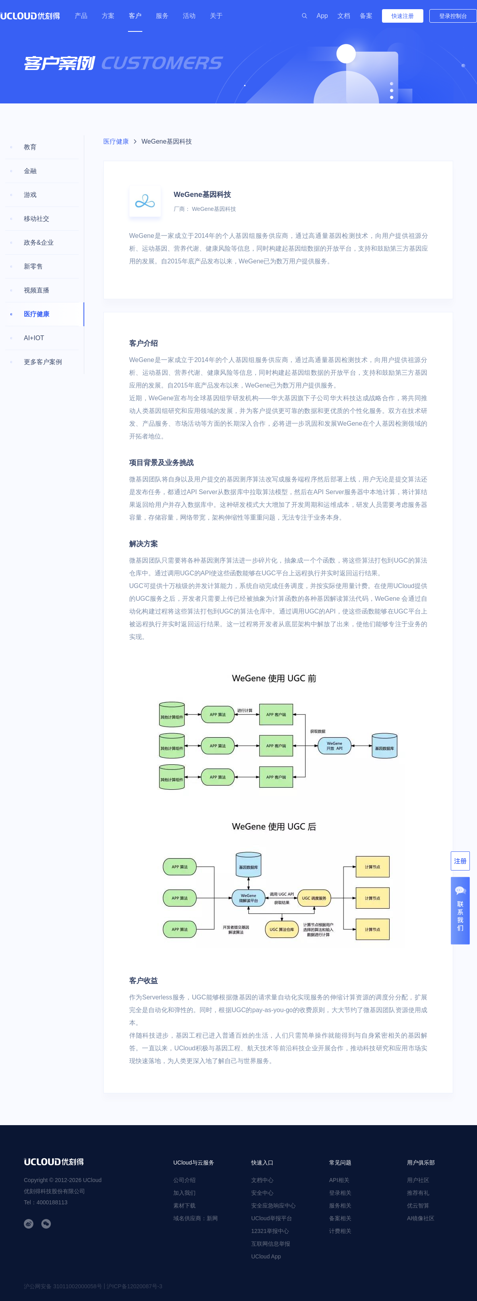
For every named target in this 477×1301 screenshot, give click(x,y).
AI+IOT (34, 338)
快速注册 (403, 16)
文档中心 (262, 1180)
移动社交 (36, 218)
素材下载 (184, 1205)
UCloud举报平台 (271, 1218)
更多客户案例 (43, 361)
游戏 (30, 194)
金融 (30, 170)
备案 (366, 15)
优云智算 (418, 1205)
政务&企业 (39, 242)
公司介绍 (184, 1180)
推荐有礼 (418, 1193)
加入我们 (184, 1193)
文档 (343, 15)
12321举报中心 (270, 1231)
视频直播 (36, 290)
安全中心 (262, 1193)
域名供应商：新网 (195, 1218)
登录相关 (340, 1193)
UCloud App (266, 1256)
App (322, 15)
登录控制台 (453, 16)
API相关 (339, 1180)
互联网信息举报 (270, 1244)
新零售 (33, 266)
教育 (30, 147)
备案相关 (340, 1218)
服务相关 (340, 1205)
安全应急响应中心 (273, 1205)
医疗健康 (36, 314)
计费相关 (340, 1231)
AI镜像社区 (420, 1218)
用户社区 (418, 1180)
